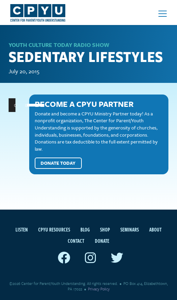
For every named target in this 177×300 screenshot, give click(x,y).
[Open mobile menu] (162, 14)
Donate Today (58, 163)
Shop (105, 229)
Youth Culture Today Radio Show (59, 45)
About (155, 229)
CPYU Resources (54, 229)
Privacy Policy (99, 289)
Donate (102, 241)
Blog (85, 229)
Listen (21, 229)
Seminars (129, 229)
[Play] (17, 105)
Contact (76, 241)
